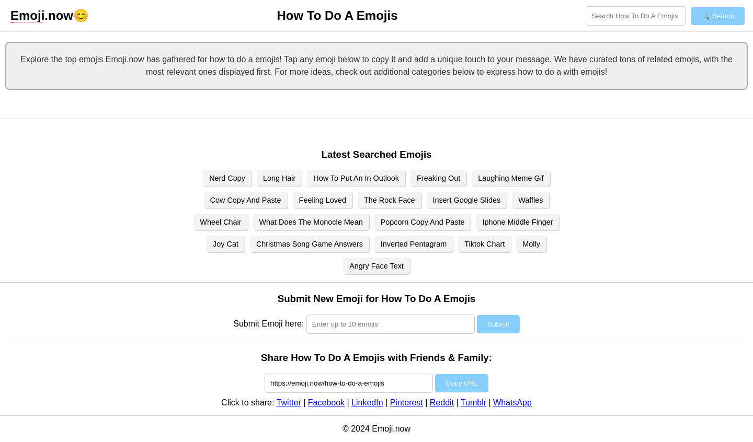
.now (41, 15)
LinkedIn (367, 402)
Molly (531, 244)
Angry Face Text (376, 266)
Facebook (326, 402)
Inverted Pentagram (414, 244)
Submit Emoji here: (268, 323)
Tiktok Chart (484, 244)
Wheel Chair (220, 222)
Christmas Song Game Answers (309, 244)
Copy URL (461, 383)
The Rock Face (389, 200)
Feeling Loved (322, 200)
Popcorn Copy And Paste (423, 222)
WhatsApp (512, 402)
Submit (498, 324)
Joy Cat (225, 244)
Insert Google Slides (467, 200)
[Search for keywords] (636, 16)
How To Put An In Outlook (356, 178)
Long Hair (279, 178)
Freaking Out (438, 178)
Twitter (289, 402)
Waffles (530, 200)
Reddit (442, 402)
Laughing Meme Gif (511, 178)
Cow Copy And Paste (245, 200)
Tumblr (473, 402)
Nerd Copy (227, 178)
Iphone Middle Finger (517, 222)
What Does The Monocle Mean (311, 222)
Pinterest (406, 402)
